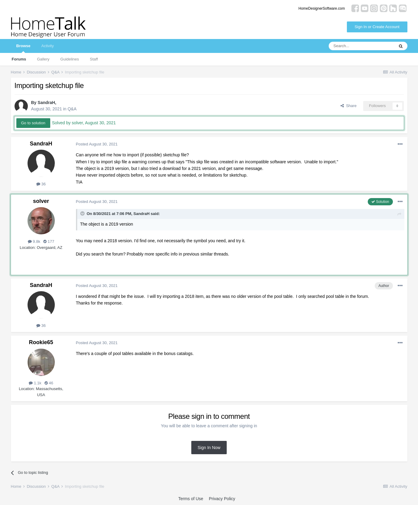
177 (48, 241)
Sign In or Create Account (376, 26)
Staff (94, 59)
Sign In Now (209, 447)
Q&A (72, 108)
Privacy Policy (222, 498)
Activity (47, 46)
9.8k (34, 241)
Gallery (43, 59)
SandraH (46, 102)
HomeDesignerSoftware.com (321, 8)
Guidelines (69, 59)
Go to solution (33, 123)
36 (41, 184)
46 (48, 383)
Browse (23, 48)
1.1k (35, 383)
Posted (97, 144)
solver (41, 201)
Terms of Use (190, 498)
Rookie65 (41, 342)
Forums (19, 59)
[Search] (361, 46)
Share (349, 105)
